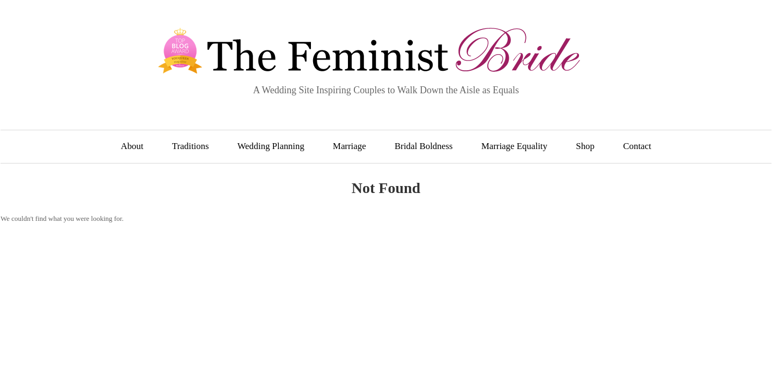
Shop (585, 146)
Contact (637, 146)
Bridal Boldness (423, 146)
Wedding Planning (271, 146)
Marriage (349, 146)
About (132, 146)
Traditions (190, 146)
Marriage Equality (514, 146)
